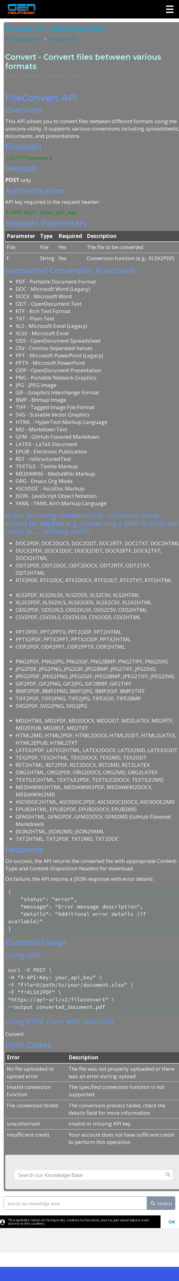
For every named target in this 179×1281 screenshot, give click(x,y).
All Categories (23, 38)
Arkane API (63, 38)
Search (161, 1204)
